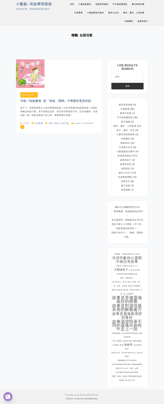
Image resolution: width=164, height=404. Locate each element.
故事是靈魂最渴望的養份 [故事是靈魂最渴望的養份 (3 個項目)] (127, 315)
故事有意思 (125, 164)
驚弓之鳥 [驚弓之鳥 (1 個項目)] (131, 380)
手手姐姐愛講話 (120, 4)
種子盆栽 (125, 185)
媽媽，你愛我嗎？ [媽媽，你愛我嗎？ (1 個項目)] (127, 278)
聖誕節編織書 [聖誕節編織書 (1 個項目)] (137, 364)
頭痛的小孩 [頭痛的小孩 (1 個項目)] (123, 380)
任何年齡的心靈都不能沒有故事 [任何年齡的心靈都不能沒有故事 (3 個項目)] (127, 259)
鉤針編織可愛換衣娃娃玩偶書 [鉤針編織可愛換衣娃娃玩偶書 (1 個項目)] (127, 372)
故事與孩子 (142, 21)
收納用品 (124, 143)
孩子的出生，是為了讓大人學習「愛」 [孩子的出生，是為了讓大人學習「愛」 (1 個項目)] (127, 282)
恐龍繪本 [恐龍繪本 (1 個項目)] (137, 286)
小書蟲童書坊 (84, 4)
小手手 (26, 123)
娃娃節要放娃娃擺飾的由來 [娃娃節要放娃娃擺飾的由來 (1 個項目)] (127, 274)
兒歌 (50, 123)
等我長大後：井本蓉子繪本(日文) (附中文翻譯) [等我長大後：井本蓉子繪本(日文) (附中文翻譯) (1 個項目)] (127, 354)
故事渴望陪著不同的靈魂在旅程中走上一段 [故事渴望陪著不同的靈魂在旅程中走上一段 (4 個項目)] (127, 325)
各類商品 (125, 168)
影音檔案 (125, 190)
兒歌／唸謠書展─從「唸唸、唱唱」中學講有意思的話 (55, 101)
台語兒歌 (64, 123)
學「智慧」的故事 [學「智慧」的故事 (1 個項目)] (120, 286)
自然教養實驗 (125, 177)
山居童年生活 (125, 147)
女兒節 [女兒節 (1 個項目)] (131, 270)
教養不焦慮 (125, 113)
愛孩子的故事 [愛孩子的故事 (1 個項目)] (117, 290)
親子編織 (125, 121)
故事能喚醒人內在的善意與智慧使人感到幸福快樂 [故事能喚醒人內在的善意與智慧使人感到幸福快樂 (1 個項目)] (127, 335)
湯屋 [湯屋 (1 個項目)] (121, 345)
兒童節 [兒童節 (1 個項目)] (118, 266)
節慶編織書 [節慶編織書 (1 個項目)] (121, 360)
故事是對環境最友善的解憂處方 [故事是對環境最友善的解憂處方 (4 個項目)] (127, 307)
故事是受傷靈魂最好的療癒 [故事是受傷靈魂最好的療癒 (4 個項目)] (127, 299)
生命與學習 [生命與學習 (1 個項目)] (137, 345)
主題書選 (78, 12)
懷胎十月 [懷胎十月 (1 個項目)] (138, 290)
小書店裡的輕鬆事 (126, 134)
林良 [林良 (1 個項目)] (114, 341)
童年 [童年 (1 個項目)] (127, 349)
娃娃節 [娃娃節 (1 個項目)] (137, 270)
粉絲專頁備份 (102, 4)
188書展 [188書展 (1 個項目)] (117, 254)
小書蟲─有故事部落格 (34, 4)
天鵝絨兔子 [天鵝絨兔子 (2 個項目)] (121, 269)
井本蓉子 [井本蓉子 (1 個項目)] (137, 254)
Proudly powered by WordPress (82, 395)
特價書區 (129, 21)
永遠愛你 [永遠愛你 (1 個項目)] (115, 345)
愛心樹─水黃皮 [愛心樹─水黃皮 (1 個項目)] (129, 290)
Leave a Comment (84, 123)
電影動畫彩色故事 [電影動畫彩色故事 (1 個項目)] (135, 376)
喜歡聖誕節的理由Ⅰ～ (127, 228)
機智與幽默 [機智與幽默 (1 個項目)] (137, 341)
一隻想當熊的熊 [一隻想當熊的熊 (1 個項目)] (127, 254)
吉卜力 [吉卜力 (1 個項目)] (135, 266)
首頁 (72, 4)
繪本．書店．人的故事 (134, 12)
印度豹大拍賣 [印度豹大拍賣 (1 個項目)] (127, 266)
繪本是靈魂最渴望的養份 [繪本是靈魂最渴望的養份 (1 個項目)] (121, 364)
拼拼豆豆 (125, 181)
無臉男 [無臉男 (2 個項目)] (128, 344)
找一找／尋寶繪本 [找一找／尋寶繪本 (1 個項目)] (127, 294)
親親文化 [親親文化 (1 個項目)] (119, 368)
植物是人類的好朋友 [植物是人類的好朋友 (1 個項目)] (124, 341)
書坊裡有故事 (138, 4)
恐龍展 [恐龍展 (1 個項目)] (130, 286)
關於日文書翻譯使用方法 (127, 207)
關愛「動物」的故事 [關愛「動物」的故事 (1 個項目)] (120, 376)
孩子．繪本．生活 (126, 130)
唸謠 (56, 123)
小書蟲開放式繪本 (95, 12)
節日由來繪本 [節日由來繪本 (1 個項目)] (132, 360)
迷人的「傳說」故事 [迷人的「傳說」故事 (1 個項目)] (131, 368)
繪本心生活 (113, 12)
